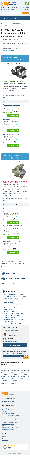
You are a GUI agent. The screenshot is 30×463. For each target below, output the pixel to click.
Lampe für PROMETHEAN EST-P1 (5, 370)
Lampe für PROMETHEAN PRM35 (25, 370)
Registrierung (25, 9)
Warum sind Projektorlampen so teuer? (15, 313)
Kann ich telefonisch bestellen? (12, 311)
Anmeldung (26, 7)
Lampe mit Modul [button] (11, 105)
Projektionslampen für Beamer (10, 427)
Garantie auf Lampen (7, 410)
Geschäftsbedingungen (8, 424)
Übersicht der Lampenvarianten (10, 415)
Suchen (25, 13)
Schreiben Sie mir (15, 345)
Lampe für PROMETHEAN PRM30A (15, 382)
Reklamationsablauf (7, 426)
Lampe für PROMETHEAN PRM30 (15, 376)
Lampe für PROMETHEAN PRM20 (5, 376)
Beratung (4, 408)
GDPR (3, 438)
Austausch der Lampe (8, 413)
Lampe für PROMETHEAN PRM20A (5, 382)
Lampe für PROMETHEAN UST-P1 (25, 376)
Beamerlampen (7, 23)
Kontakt (4, 436)
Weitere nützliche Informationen (19, 323)
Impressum (5, 440)
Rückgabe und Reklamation (9, 422)
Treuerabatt (5, 411)
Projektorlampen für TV (8, 429)
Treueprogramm (8, 302)
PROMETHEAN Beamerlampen (20, 23)
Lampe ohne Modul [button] (11, 208)
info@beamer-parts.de (7, 9)
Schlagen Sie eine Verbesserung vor (13, 356)
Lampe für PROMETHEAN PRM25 (15, 370)
